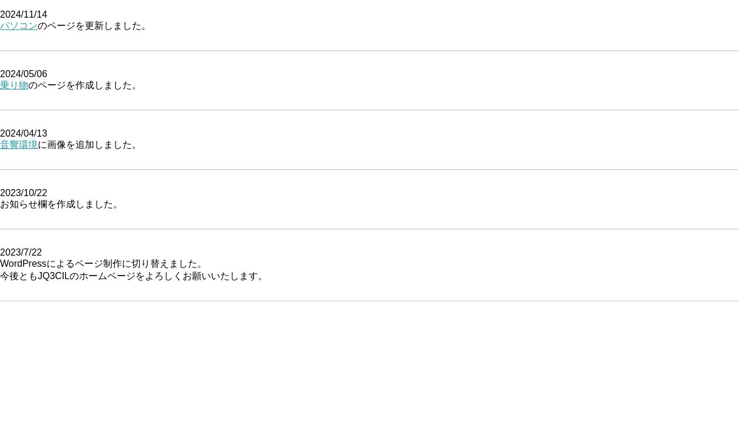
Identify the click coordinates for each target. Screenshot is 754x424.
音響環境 (19, 145)
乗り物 (14, 85)
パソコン (19, 26)
